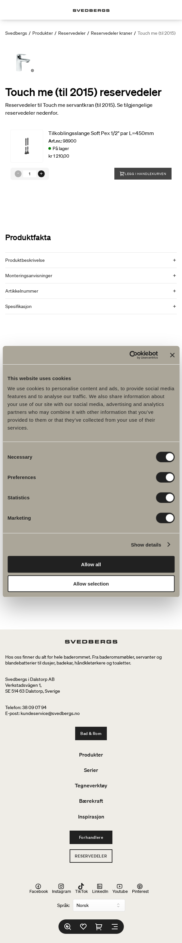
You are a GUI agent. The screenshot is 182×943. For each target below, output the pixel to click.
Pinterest (140, 888)
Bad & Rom (91, 733)
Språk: (63, 905)
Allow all (91, 564)
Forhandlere (91, 837)
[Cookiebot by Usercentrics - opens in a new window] (129, 355)
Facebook (38, 888)
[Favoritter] (83, 927)
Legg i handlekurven (143, 173)
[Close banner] (172, 355)
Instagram (61, 888)
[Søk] (68, 927)
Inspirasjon (91, 816)
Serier (91, 770)
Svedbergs (16, 33)
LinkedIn (100, 888)
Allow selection (91, 583)
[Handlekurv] (99, 927)
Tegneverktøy (91, 785)
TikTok (81, 888)
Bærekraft (91, 801)
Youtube (120, 888)
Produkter (42, 33)
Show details (146, 544)
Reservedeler (72, 33)
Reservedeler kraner (111, 33)
